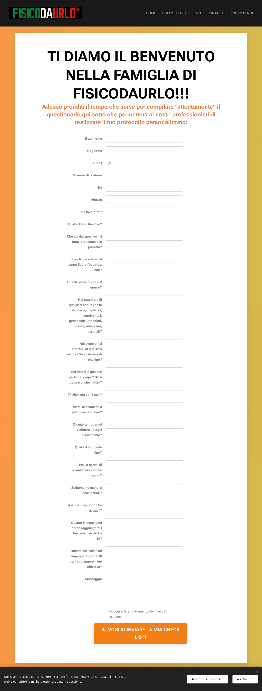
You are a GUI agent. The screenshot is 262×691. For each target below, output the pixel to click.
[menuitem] (157, 13)
